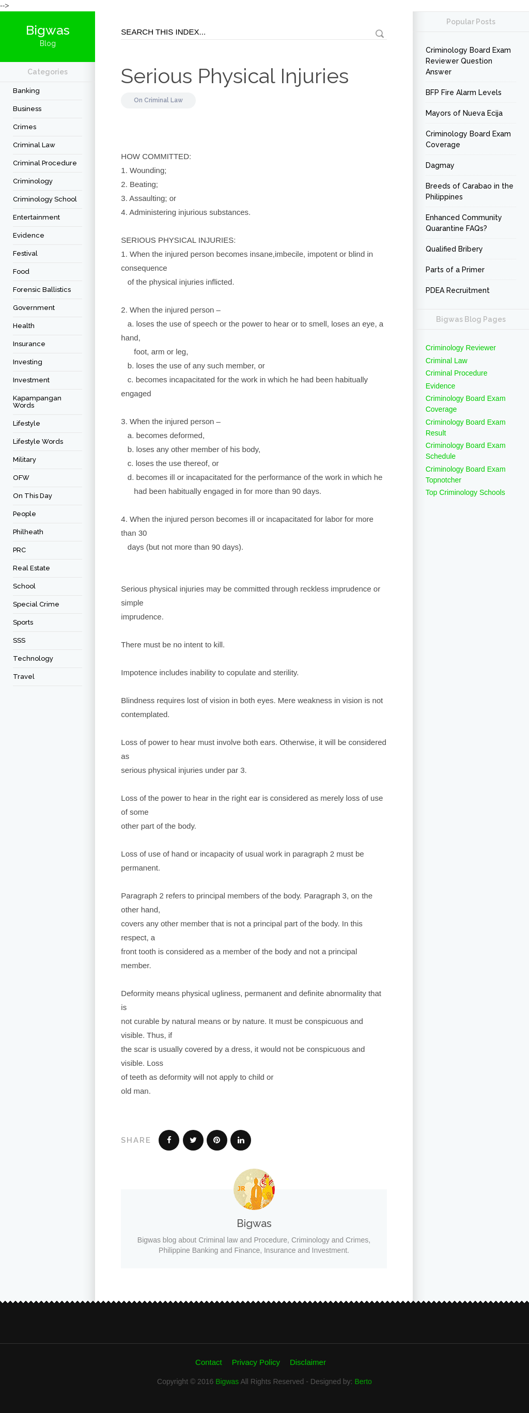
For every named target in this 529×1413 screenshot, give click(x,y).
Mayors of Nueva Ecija (464, 113)
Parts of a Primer (455, 270)
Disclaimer (308, 1362)
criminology (33, 181)
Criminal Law (34, 145)
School (24, 586)
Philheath (28, 532)
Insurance (29, 344)
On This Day (32, 496)
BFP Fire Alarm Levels (464, 92)
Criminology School (45, 199)
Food (21, 271)
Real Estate (31, 568)
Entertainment (36, 217)
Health (24, 326)
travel (24, 676)
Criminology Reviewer (461, 348)
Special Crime (36, 604)
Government (34, 308)
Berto (362, 1381)
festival (25, 253)
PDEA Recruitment (458, 290)
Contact (208, 1362)
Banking (26, 91)
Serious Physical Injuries (235, 76)
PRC (19, 550)
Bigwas (227, 1381)
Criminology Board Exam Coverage (468, 139)
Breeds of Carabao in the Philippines (470, 191)
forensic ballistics (42, 289)
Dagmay (440, 165)
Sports (23, 622)
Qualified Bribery (454, 249)
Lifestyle (26, 423)
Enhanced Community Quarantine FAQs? (464, 222)
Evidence (28, 235)
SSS (19, 640)
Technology (33, 658)
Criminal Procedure (45, 163)
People (24, 514)
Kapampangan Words (37, 401)
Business (27, 109)
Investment (31, 380)
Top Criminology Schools (465, 492)
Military (24, 459)
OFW (21, 478)
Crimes (24, 127)
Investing (27, 362)
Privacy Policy (256, 1362)
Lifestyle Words (38, 441)
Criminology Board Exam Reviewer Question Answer (468, 61)
